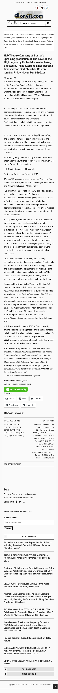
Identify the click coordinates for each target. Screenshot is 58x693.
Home (16, 34)
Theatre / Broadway (15, 413)
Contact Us (20, 3)
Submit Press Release (36, 3)
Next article (48, 421)
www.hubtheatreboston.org (19, 384)
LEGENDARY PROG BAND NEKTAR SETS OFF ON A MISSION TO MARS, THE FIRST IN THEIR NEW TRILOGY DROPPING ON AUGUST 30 (27, 651)
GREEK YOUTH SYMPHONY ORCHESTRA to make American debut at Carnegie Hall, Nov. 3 (26, 585)
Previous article (12, 421)
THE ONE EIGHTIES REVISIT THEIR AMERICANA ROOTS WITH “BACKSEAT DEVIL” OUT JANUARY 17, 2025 (27, 558)
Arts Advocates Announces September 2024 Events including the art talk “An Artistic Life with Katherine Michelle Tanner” (28, 545)
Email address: (10, 517)
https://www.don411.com (22, 497)
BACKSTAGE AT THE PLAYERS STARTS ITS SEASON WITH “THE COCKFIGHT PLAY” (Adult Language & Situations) (14, 430)
